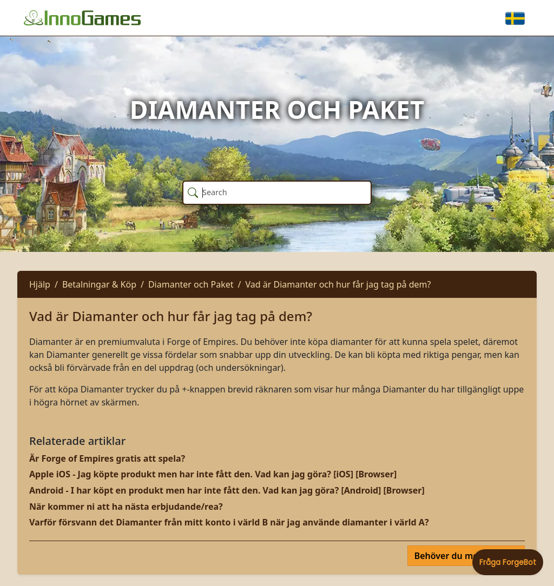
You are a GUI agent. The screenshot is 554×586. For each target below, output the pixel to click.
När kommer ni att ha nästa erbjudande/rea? (126, 506)
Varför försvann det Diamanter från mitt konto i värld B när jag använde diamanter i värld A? (229, 522)
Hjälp (39, 284)
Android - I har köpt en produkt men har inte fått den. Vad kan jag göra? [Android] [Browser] (227, 490)
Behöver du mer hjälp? (462, 556)
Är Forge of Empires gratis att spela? (107, 458)
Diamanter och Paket (191, 284)
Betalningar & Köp (99, 284)
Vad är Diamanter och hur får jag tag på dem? (338, 284)
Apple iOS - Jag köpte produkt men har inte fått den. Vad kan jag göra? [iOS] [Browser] (213, 474)
